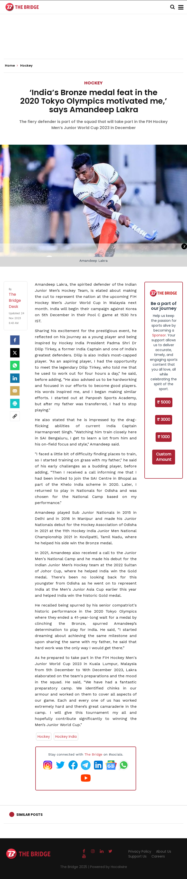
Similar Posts (29, 814)
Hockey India (66, 736)
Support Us (137, 856)
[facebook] (15, 340)
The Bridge (93, 754)
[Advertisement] (93, 44)
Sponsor (159, 335)
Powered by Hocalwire (108, 866)
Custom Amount (163, 457)
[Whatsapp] (15, 365)
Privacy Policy (139, 851)
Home (11, 65)
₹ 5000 (163, 402)
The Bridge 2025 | (75, 866)
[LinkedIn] (15, 378)
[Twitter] (15, 353)
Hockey (93, 83)
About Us (163, 851)
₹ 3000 (163, 419)
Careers (158, 856)
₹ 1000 (164, 437)
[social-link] (15, 416)
